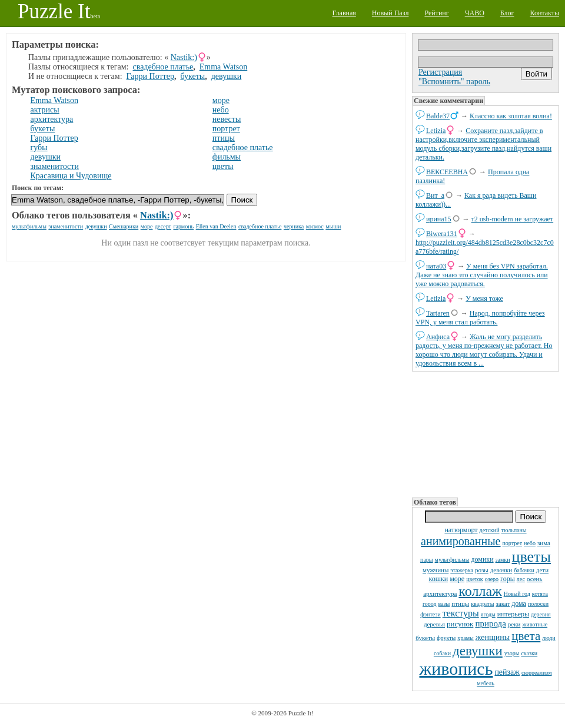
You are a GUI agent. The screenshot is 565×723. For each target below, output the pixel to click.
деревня (541, 614)
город (430, 604)
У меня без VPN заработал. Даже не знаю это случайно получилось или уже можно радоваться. (482, 275)
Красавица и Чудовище (71, 175)
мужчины (435, 569)
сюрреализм (536, 672)
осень (535, 578)
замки (503, 559)
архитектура (440, 593)
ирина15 (438, 219)
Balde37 (438, 116)
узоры (512, 653)
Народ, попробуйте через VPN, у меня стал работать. (480, 317)
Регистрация (440, 72)
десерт (163, 226)
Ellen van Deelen (216, 226)
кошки (438, 579)
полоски (538, 604)
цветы (531, 556)
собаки (442, 653)
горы (507, 579)
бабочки (524, 570)
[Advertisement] (485, 433)
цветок (474, 579)
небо (530, 543)
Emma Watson (223, 66)
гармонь (183, 226)
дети (542, 569)
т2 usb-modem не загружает (512, 219)
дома (518, 603)
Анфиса (438, 337)
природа (490, 623)
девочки (501, 569)
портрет (513, 543)
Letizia (436, 131)
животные (534, 624)
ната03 (436, 266)
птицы (460, 603)
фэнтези (430, 614)
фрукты (446, 638)
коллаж (479, 591)
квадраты (482, 604)
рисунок (460, 623)
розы (481, 569)
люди (548, 638)
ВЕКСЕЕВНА (447, 172)
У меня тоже (484, 298)
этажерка (461, 570)
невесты (226, 119)
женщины (493, 637)
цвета (525, 636)
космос (315, 226)
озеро (491, 579)
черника (294, 226)
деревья (434, 624)
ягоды (488, 614)
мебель (485, 683)
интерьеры (513, 614)
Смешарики (123, 226)
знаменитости (55, 166)
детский (490, 530)
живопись (456, 668)
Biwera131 (441, 234)
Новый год (517, 594)
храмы (465, 638)
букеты (425, 637)
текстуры (461, 613)
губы (39, 147)
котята (540, 594)
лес (521, 579)
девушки (478, 651)
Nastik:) (184, 57)
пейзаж (507, 672)
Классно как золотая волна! (511, 116)
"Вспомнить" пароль (454, 81)
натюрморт (460, 530)
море (457, 579)
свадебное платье (163, 66)
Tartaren (438, 313)
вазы (444, 604)
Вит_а (435, 195)
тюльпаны (514, 530)
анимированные (460, 541)
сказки (529, 653)
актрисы (45, 109)
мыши (333, 226)
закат (503, 603)
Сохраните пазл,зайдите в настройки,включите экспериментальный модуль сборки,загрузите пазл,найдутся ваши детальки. (483, 144)
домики (482, 559)
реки (514, 624)
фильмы (226, 156)
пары (426, 559)
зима (543, 542)
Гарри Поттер (150, 76)
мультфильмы (452, 559)
